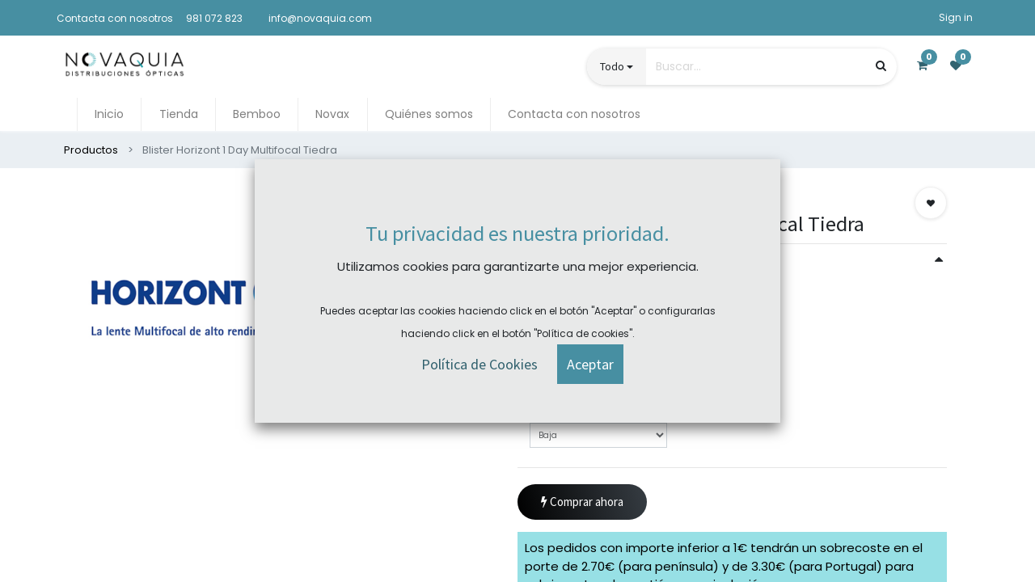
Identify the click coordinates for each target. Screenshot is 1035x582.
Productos (91, 150)
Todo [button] (612, 66)
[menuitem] (109, 114)
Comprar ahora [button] (582, 502)
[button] (931, 203)
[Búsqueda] (881, 65)
